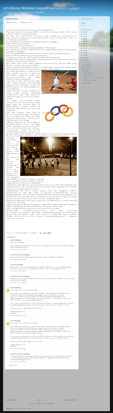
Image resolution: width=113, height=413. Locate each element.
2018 (84, 46)
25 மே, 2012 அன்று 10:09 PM (18, 282)
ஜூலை (86, 66)
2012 (84, 59)
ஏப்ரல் (86, 83)
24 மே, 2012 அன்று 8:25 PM (18, 271)
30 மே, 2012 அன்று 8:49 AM (18, 361)
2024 (84, 34)
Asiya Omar (13, 264)
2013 (84, 57)
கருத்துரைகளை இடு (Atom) (23, 408)
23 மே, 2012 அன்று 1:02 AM (18, 249)
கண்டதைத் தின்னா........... (91, 73)
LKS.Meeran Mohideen (16, 254)
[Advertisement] (41, 384)
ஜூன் (86, 68)
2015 (84, 53)
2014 (84, 55)
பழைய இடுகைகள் (70, 400)
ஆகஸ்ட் (86, 64)
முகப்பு (39, 400)
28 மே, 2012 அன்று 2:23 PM (18, 315)
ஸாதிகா (12, 240)
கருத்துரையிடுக (12, 365)
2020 (84, 41)
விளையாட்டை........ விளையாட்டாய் (94, 77)
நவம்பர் (86, 62)
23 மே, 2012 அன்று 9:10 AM (18, 259)
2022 (84, 39)
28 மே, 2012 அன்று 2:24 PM (18, 348)
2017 (84, 48)
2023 (84, 36)
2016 (84, 50)
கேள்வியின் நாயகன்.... (90, 75)
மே (85, 71)
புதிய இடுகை (11, 400)
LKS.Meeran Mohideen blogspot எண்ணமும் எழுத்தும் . (42, 8)
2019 (84, 43)
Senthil (12, 287)
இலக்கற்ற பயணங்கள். (90, 80)
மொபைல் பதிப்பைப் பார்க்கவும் (41, 403)
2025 (84, 32)
